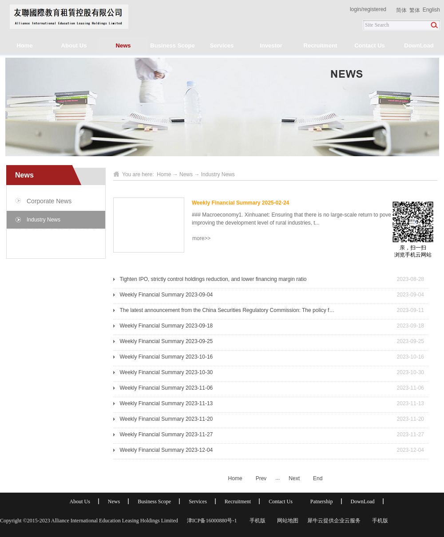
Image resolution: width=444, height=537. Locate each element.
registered (374, 9)
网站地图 (286, 520)
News (186, 174)
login (355, 9)
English (431, 10)
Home (24, 45)
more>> (201, 238)
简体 (401, 10)
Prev (261, 478)
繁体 (414, 10)
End (317, 478)
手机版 (256, 520)
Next (294, 478)
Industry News (218, 174)
